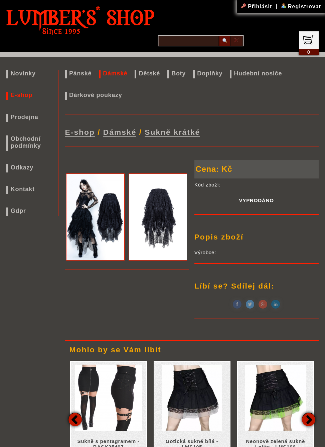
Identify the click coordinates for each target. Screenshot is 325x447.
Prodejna (24, 117)
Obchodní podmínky (26, 142)
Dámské (115, 73)
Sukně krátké (172, 132)
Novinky (23, 73)
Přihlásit (257, 6)
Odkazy (22, 167)
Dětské (149, 73)
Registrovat (301, 6)
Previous (75, 419)
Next (308, 419)
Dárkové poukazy (95, 95)
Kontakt (23, 189)
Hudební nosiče (258, 73)
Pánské (80, 73)
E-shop (21, 95)
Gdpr (18, 210)
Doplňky (209, 73)
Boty (178, 73)
